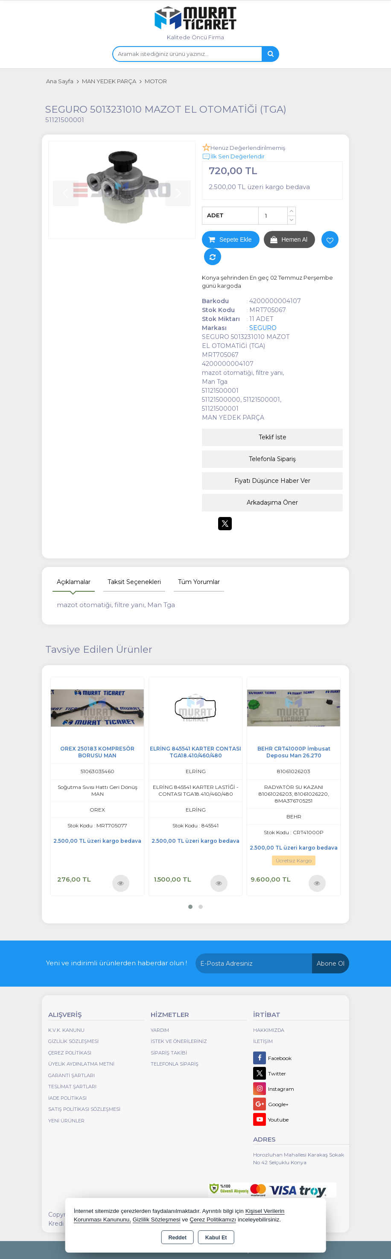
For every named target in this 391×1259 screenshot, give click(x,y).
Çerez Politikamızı (213, 1219)
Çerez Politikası (69, 1053)
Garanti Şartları (71, 1075)
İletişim (263, 1041)
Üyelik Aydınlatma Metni (81, 1064)
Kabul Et (216, 1238)
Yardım (160, 1030)
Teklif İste (272, 437)
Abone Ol (330, 963)
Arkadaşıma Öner (272, 502)
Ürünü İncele (120, 883)
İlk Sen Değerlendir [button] (233, 156)
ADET (215, 215)
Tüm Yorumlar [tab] (199, 582)
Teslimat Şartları (72, 1087)
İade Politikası (67, 1098)
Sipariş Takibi (169, 1053)
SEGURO (263, 328)
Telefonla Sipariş (272, 459)
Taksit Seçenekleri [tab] (134, 582)
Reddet (177, 1238)
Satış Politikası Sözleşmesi (84, 1109)
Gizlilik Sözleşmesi (73, 1041)
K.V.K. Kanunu (66, 1030)
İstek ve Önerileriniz (179, 1041)
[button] (190, 907)
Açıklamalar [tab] (73, 582)
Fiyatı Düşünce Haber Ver (272, 481)
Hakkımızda (268, 1030)
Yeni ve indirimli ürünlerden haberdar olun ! (116, 963)
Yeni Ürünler (66, 1121)
